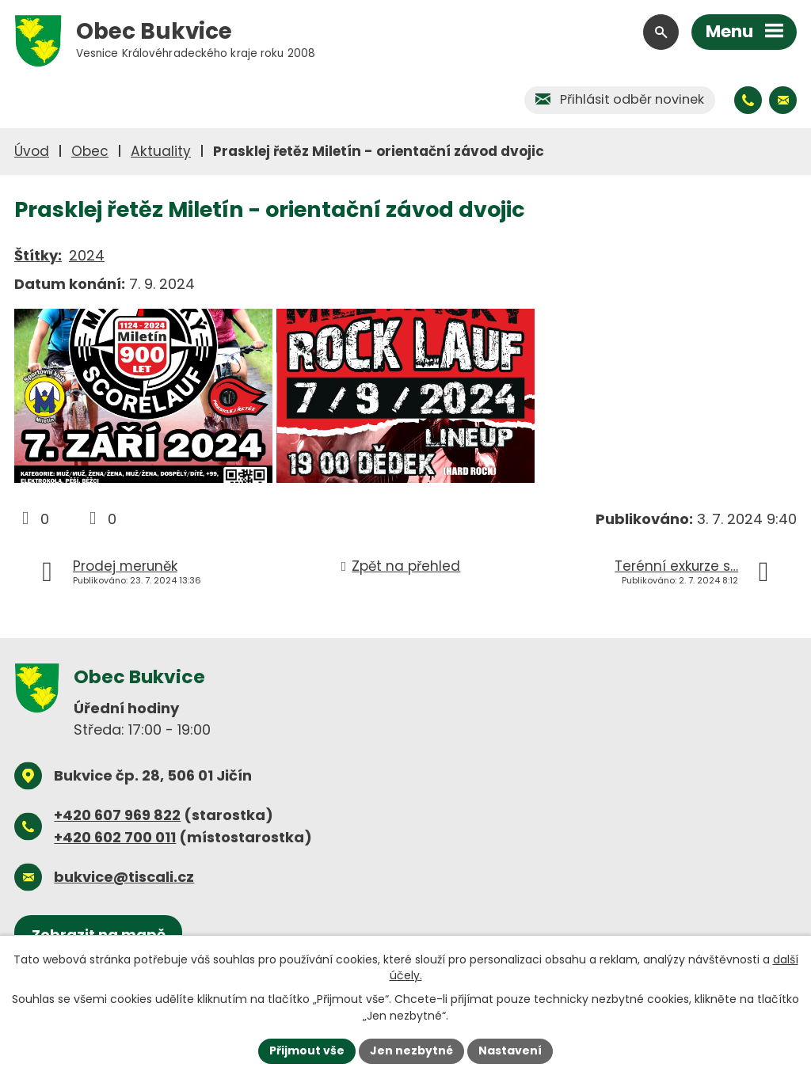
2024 (87, 255)
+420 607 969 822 (117, 815)
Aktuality (161, 151)
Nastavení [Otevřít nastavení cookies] (510, 1050)
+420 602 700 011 (115, 837)
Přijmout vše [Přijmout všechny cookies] (307, 1050)
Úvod (31, 151)
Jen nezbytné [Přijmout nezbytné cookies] (411, 1050)
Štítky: (38, 255)
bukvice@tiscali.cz (124, 877)
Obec (90, 151)
